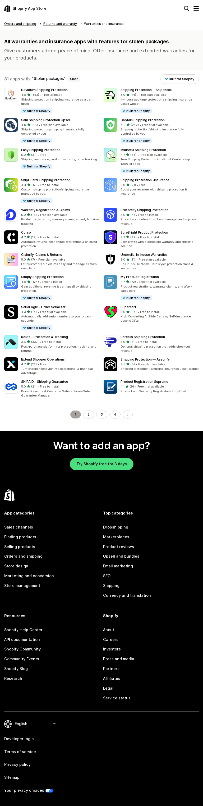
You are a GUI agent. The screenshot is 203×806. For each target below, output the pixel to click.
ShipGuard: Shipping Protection (46, 180)
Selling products (19, 546)
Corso (26, 232)
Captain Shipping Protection (143, 120)
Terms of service (20, 751)
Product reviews (118, 546)
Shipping (111, 585)
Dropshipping (115, 527)
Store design (16, 566)
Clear (74, 79)
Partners (111, 668)
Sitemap (12, 777)
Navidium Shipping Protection (44, 90)
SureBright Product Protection (144, 232)
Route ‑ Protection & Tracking (44, 337)
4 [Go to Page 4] (115, 414)
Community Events (21, 659)
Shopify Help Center (23, 629)
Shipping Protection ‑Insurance (145, 180)
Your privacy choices (24, 790)
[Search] (186, 8)
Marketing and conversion (29, 575)
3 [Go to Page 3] (102, 414)
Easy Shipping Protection (41, 150)
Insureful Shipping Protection (143, 150)
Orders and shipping (23, 556)
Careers (110, 639)
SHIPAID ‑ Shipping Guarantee (44, 382)
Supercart (128, 307)
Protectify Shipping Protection (144, 210)
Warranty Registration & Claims (45, 210)
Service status (117, 698)
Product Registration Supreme (144, 382)
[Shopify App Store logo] (25, 8)
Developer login (19, 738)
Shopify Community (22, 649)
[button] (51, 101)
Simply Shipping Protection (42, 277)
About (108, 629)
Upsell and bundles (121, 556)
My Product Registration (140, 277)
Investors (112, 649)
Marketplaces (116, 537)
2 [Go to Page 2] (88, 414)
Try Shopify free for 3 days (101, 464)
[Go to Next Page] (128, 414)
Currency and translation (127, 595)
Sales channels (18, 527)
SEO (106, 575)
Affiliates (111, 678)
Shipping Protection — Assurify (145, 359)
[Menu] (196, 8)
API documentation (22, 639)
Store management (22, 585)
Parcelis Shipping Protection (143, 337)
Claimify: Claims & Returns (41, 255)
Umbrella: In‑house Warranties (144, 255)
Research (13, 678)
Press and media (118, 659)
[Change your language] (35, 723)
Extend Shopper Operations (43, 359)
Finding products (20, 537)
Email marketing (118, 566)
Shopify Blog (16, 668)
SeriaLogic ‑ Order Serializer (43, 307)
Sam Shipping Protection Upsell (46, 120)
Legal (108, 688)
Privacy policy (17, 764)
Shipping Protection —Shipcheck (146, 90)
